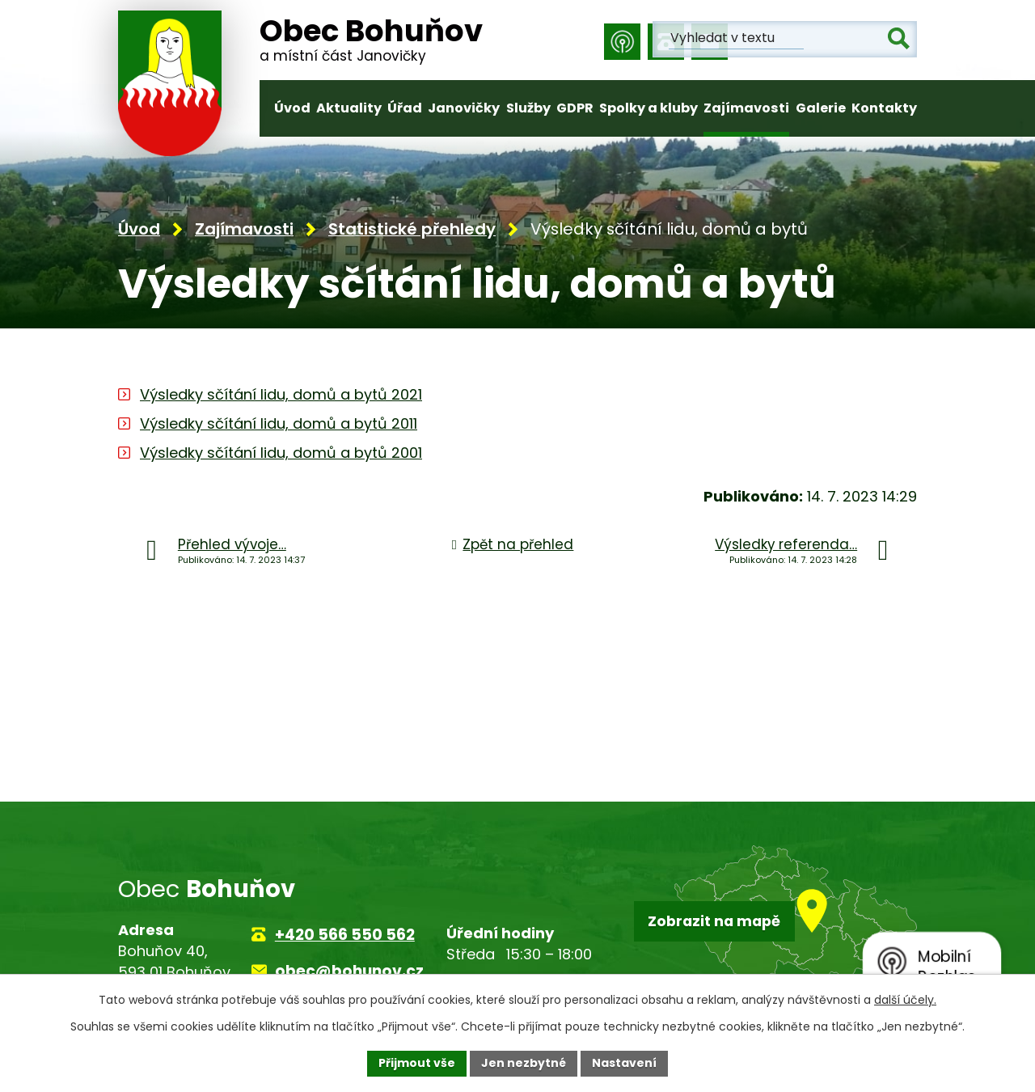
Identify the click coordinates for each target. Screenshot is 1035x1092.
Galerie (821, 108)
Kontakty (884, 108)
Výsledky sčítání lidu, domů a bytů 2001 (281, 455)
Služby (528, 108)
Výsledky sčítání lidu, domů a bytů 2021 (281, 397)
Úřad (404, 108)
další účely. (905, 1000)
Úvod (292, 108)
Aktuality (349, 108)
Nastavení (624, 1063)
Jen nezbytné (523, 1063)
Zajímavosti (746, 108)
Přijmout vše (416, 1063)
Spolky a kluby (648, 108)
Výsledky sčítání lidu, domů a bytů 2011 (278, 426)
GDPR (575, 108)
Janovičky (464, 108)
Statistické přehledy (412, 231)
